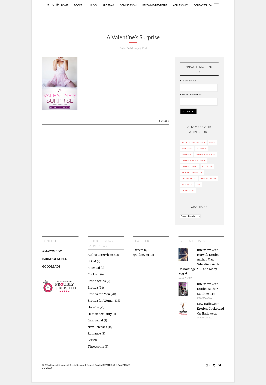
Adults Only (180, 5)
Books (78, 5)
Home (64, 5)
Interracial (189, 181)
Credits (98, 367)
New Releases (208, 181)
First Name (188, 83)
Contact (199, 5)
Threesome (188, 193)
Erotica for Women (193, 163)
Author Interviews (193, 145)
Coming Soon (128, 5)
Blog (93, 5)
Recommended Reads (154, 5)
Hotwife (207, 169)
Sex (199, 187)
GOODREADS (51, 269)
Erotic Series (190, 169)
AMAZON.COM (52, 253)
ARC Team (108, 5)
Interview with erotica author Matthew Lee (207, 291)
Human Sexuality (192, 175)
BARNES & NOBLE (54, 261)
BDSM (212, 145)
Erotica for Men (206, 157)
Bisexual (187, 151)
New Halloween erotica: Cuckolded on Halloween (210, 311)
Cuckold (202, 151)
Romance (187, 187)
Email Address (191, 97)
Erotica (186, 157)
